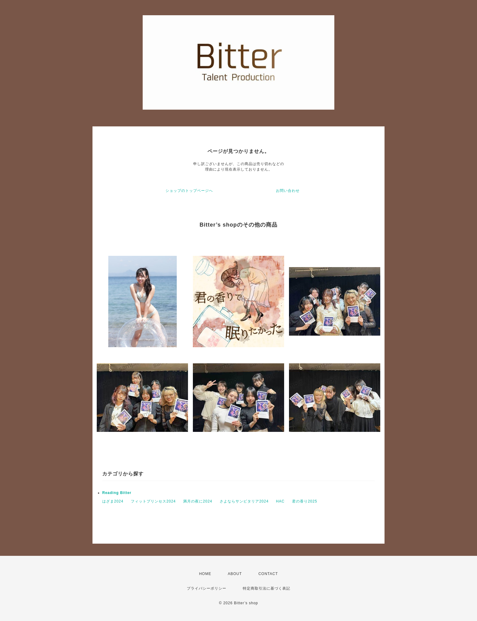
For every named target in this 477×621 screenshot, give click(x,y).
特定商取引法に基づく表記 (266, 588)
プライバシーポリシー (206, 588)
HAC (280, 501)
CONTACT (268, 574)
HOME (205, 574)
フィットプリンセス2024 (153, 501)
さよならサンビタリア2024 (244, 501)
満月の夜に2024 (197, 501)
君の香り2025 (304, 501)
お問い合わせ (288, 191)
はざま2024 (113, 501)
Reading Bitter (116, 493)
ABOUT (235, 574)
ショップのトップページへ (189, 191)
